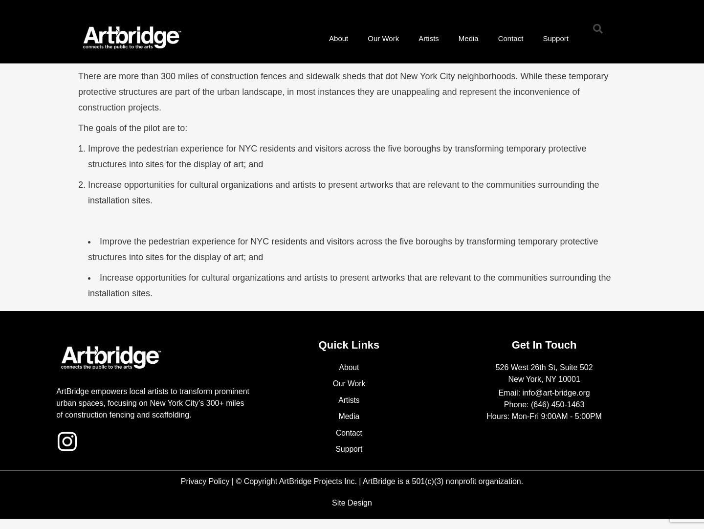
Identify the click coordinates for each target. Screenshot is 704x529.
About (338, 38)
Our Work (383, 38)
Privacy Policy (205, 482)
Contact (511, 38)
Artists (428, 38)
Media (469, 38)
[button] (598, 29)
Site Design (352, 503)
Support (556, 38)
